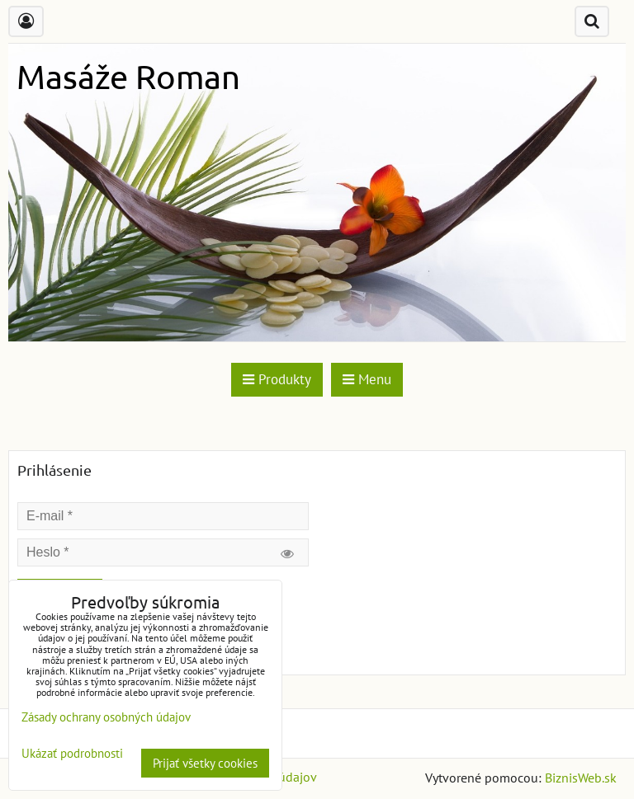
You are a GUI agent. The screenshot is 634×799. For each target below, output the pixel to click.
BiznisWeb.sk (581, 777)
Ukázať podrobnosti (72, 754)
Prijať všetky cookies (205, 763)
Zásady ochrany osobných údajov (106, 717)
